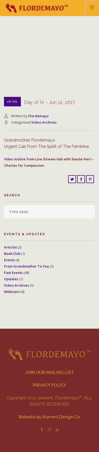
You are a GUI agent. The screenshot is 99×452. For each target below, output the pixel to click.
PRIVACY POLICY (49, 385)
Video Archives (43, 122)
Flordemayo (38, 116)
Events (9, 259)
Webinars (12, 291)
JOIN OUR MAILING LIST (49, 372)
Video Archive (15, 159)
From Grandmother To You (26, 266)
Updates (11, 279)
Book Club (12, 253)
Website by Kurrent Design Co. (49, 416)
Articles (10, 247)
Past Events (13, 272)
